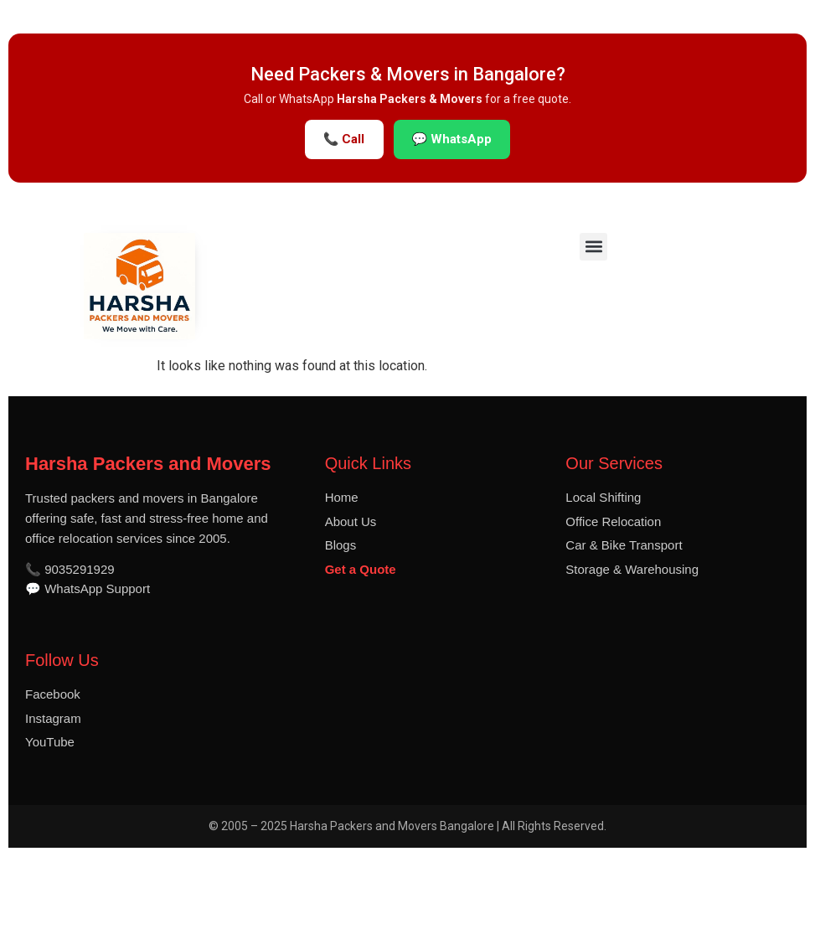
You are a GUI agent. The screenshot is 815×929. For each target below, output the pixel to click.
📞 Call (344, 139)
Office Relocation (613, 521)
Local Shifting (603, 497)
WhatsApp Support (97, 588)
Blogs (341, 545)
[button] (593, 247)
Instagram (53, 718)
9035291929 (79, 569)
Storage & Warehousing (632, 569)
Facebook (52, 694)
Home (341, 497)
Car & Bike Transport (623, 545)
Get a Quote (360, 569)
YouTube (50, 742)
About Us (351, 521)
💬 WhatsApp (452, 139)
